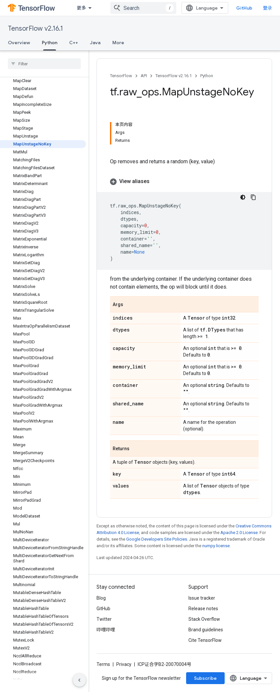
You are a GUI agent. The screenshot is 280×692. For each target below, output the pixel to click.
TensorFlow (121, 75)
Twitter (104, 619)
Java (95, 43)
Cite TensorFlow (205, 640)
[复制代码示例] (253, 197)
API (144, 75)
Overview (19, 43)
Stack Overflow (204, 619)
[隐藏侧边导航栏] (79, 680)
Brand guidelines (205, 629)
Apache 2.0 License (239, 532)
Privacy (123, 664)
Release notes (203, 608)
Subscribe (205, 678)
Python (206, 75)
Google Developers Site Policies (156, 539)
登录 (267, 8)
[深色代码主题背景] (243, 197)
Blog (101, 598)
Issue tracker (201, 598)
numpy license (216, 545)
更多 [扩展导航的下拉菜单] (81, 8)
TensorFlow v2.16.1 (35, 28)
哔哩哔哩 (106, 629)
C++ (73, 43)
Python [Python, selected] (49, 43)
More (118, 43)
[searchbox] (44, 63)
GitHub (244, 8)
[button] (184, 181)
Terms (103, 664)
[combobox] (143, 8)
